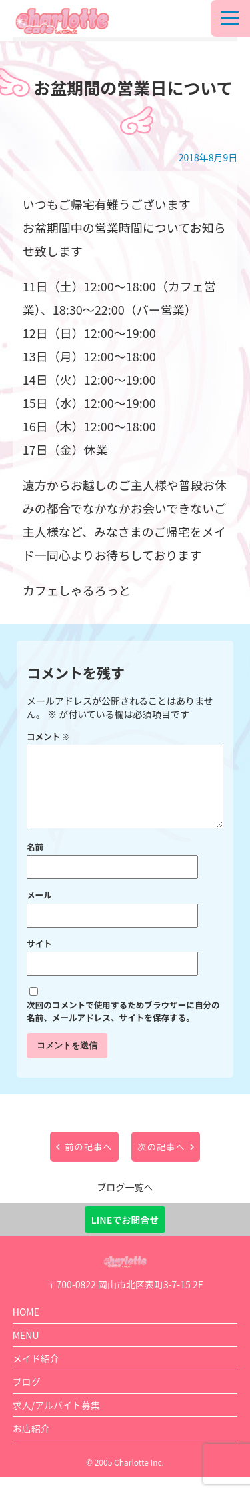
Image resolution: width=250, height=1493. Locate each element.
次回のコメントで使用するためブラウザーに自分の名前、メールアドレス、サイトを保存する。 (123, 1027)
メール (39, 910)
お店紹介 (31, 1444)
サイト (39, 959)
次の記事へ (161, 1162)
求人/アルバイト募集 (56, 1421)
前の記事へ (89, 1162)
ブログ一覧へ (125, 1203)
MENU (26, 1351)
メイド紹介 (36, 1374)
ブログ (27, 1397)
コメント (49, 736)
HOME (26, 1327)
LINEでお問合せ (125, 1235)
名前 (35, 862)
